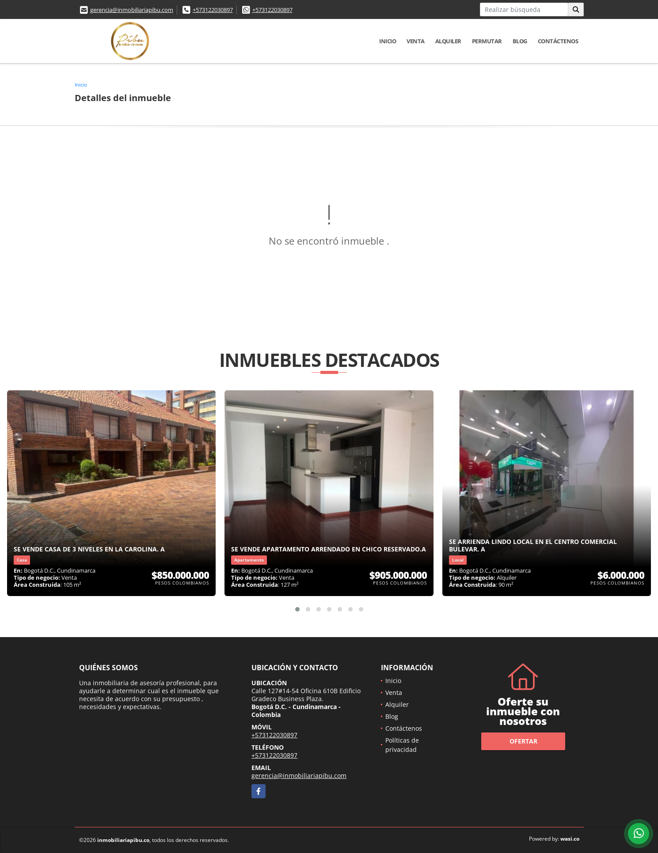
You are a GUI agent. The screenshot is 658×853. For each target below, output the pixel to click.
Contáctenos (558, 41)
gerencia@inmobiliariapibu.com (131, 10)
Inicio (387, 41)
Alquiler (448, 41)
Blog (520, 41)
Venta (416, 41)
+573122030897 (213, 10)
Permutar (487, 41)
